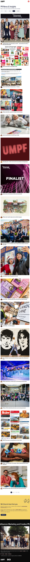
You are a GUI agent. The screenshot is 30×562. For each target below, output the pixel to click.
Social (3, 553)
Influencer (9, 553)
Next (18, 492)
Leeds (17, 509)
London (19, 509)
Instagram (10, 559)
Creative (6, 553)
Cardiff (2, 510)
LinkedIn (8, 559)
